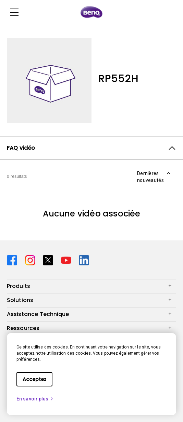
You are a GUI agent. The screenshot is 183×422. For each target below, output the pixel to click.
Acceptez (34, 379)
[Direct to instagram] (31, 259)
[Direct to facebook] (13, 259)
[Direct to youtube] (67, 259)
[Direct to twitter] (49, 259)
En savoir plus (35, 398)
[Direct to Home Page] (91, 12)
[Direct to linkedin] (84, 259)
